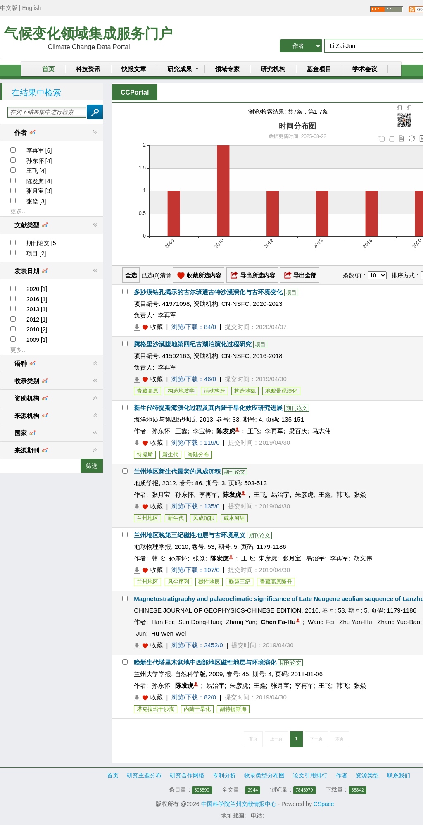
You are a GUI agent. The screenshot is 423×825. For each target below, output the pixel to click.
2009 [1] (37, 339)
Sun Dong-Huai (199, 621)
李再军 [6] (39, 150)
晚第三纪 (239, 582)
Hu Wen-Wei (168, 633)
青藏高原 (147, 391)
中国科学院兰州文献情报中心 (238, 804)
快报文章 (133, 69)
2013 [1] (37, 309)
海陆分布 (198, 454)
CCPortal (135, 92)
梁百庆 (298, 430)
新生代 (170, 454)
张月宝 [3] (39, 191)
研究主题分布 (144, 775)
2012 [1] (37, 319)
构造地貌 (245, 391)
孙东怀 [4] (39, 160)
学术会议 (364, 69)
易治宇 (280, 494)
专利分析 (224, 775)
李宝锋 (202, 430)
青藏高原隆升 (276, 582)
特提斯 (145, 454)
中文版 (8, 8)
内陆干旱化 (197, 709)
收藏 (156, 326)
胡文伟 (363, 558)
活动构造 (214, 391)
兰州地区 (147, 518)
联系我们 (398, 775)
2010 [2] (37, 329)
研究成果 (179, 69)
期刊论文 (296, 408)
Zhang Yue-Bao (398, 621)
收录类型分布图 (264, 775)
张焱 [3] (36, 201)
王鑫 (181, 430)
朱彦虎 (304, 494)
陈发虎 (225, 430)
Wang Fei (321, 621)
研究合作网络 (187, 775)
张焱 (360, 494)
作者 (341, 775)
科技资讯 (88, 69)
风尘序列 (178, 582)
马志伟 (321, 430)
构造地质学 (181, 391)
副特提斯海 (233, 709)
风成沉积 (203, 518)
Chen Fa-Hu (278, 621)
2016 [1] (37, 299)
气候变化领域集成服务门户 (88, 33)
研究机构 (273, 69)
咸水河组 (234, 518)
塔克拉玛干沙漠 (155, 709)
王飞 (253, 430)
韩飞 (342, 494)
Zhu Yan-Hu (355, 621)
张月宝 (161, 494)
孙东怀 (161, 430)
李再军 (167, 315)
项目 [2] (36, 253)
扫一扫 (404, 116)
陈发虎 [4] (39, 181)
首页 (48, 69)
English (31, 8)
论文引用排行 (310, 775)
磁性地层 (209, 582)
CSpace (324, 804)
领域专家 (227, 69)
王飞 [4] (36, 170)
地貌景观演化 (281, 391)
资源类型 (367, 775)
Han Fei (162, 621)
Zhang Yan (241, 621)
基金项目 (319, 69)
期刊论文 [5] (41, 243)
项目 (291, 292)
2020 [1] (37, 289)
